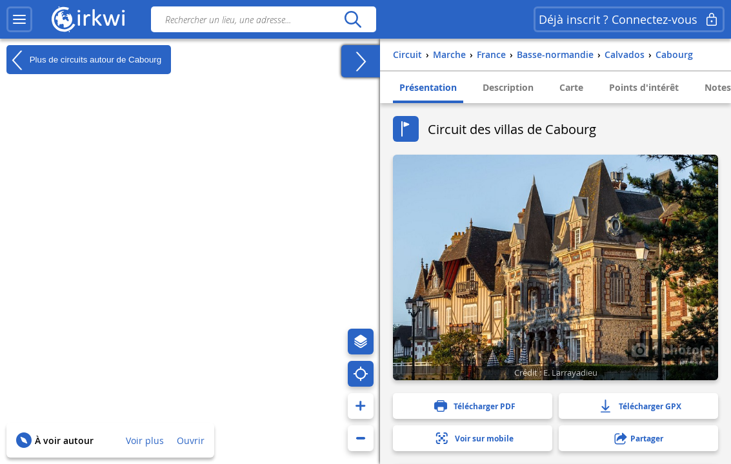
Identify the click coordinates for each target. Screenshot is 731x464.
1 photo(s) (673, 349)
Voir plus (145, 440)
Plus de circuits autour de (83, 60)
